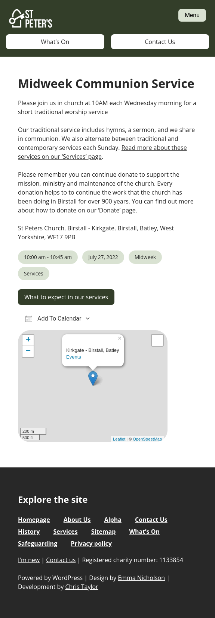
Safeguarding (37, 543)
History (29, 531)
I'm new (29, 560)
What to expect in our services (66, 297)
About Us (77, 519)
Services (33, 273)
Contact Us (160, 42)
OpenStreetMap (147, 439)
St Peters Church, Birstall (52, 228)
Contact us (61, 560)
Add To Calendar (53, 318)
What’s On (55, 42)
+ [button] (28, 340)
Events (73, 357)
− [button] (28, 351)
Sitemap (103, 531)
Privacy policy (91, 543)
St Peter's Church (30, 18)
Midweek (145, 257)
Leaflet (119, 439)
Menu (192, 15)
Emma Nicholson (141, 578)
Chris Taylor (81, 587)
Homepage (34, 519)
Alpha (113, 519)
